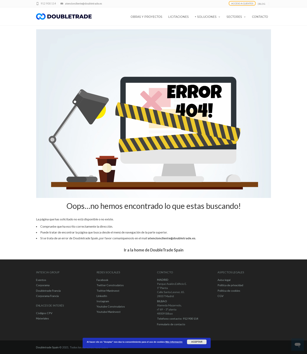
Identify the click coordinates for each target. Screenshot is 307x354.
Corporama (43, 285)
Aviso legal (224, 280)
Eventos (41, 280)
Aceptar (196, 342)
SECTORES (236, 17)
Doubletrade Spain (47, 347)
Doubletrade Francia (48, 290)
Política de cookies (229, 290)
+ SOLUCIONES (208, 17)
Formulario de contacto (171, 324)
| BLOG (261, 3)
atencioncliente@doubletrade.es (83, 3)
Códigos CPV (44, 313)
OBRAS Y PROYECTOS (146, 17)
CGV (221, 296)
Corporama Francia (47, 296)
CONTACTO (260, 17)
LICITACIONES (178, 17)
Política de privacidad (230, 285)
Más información (173, 342)
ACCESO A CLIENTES (242, 3)
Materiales (42, 318)
